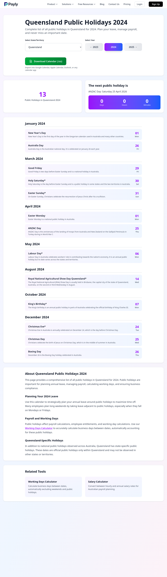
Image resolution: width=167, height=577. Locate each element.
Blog (102, 4)
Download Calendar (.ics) (45, 61)
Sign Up (156, 4)
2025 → (133, 47)
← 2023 (94, 47)
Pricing (127, 4)
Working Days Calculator (39, 428)
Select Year (90, 40)
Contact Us (114, 4)
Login (139, 4)
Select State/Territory (34, 40)
